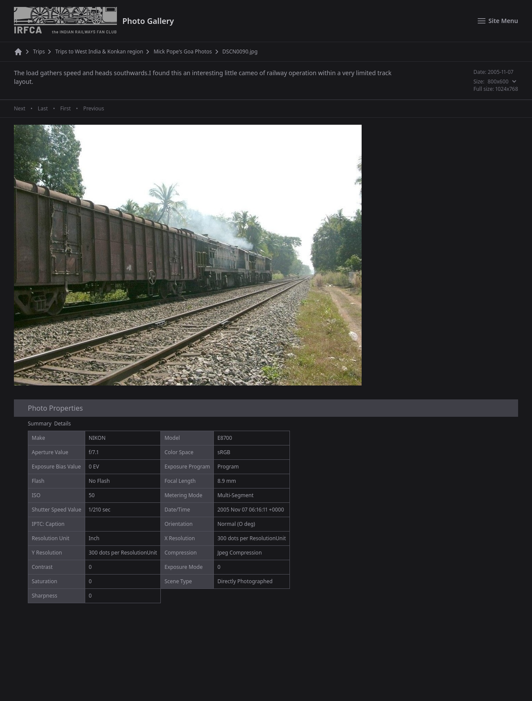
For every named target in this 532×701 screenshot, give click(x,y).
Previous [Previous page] (93, 108)
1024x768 (506, 89)
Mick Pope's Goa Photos (182, 51)
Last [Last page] (43, 108)
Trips (39, 51)
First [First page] (65, 108)
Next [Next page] (19, 108)
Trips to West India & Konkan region (99, 51)
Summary (39, 423)
